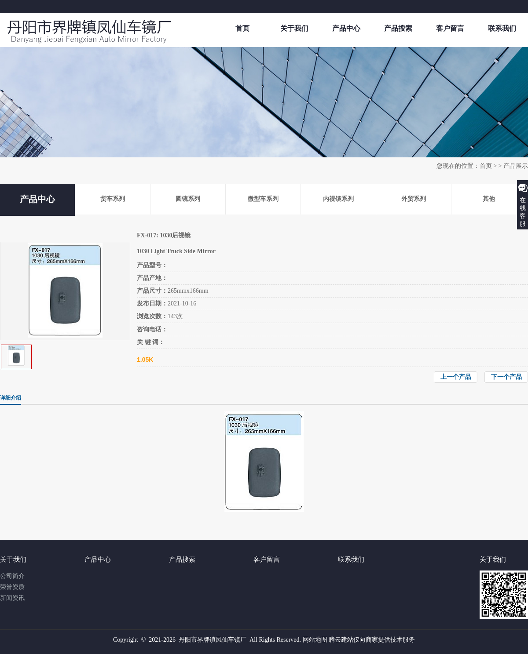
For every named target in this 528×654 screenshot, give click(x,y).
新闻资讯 (12, 598)
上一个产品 (455, 377)
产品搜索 (398, 28)
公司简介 (12, 576)
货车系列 (112, 199)
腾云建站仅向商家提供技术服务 (372, 639)
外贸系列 (413, 199)
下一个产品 (506, 377)
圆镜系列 (188, 199)
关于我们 (294, 28)
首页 (242, 28)
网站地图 (315, 639)
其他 (489, 199)
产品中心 (346, 28)
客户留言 (450, 28)
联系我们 (502, 28)
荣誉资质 (12, 587)
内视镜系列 (338, 199)
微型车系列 (263, 199)
